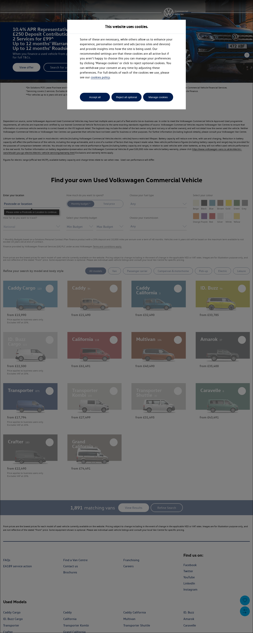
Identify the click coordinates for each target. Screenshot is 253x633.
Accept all (95, 97)
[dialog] (126, 316)
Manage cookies (158, 97)
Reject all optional (126, 97)
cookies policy (100, 77)
